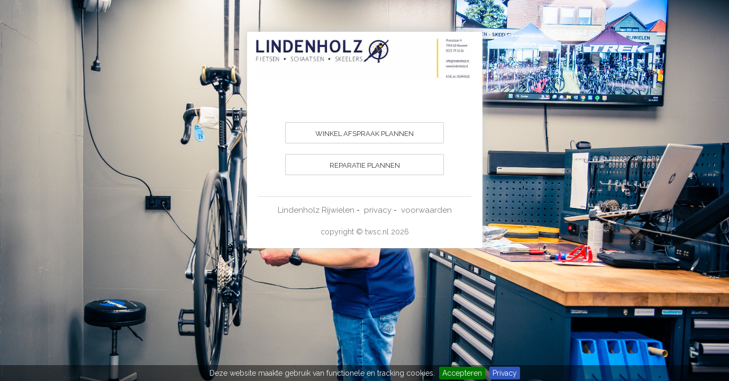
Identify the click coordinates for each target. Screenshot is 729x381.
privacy (377, 210)
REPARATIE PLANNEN (365, 165)
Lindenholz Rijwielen (316, 210)
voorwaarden (426, 210)
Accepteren (462, 373)
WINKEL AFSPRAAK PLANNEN (364, 134)
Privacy (505, 373)
